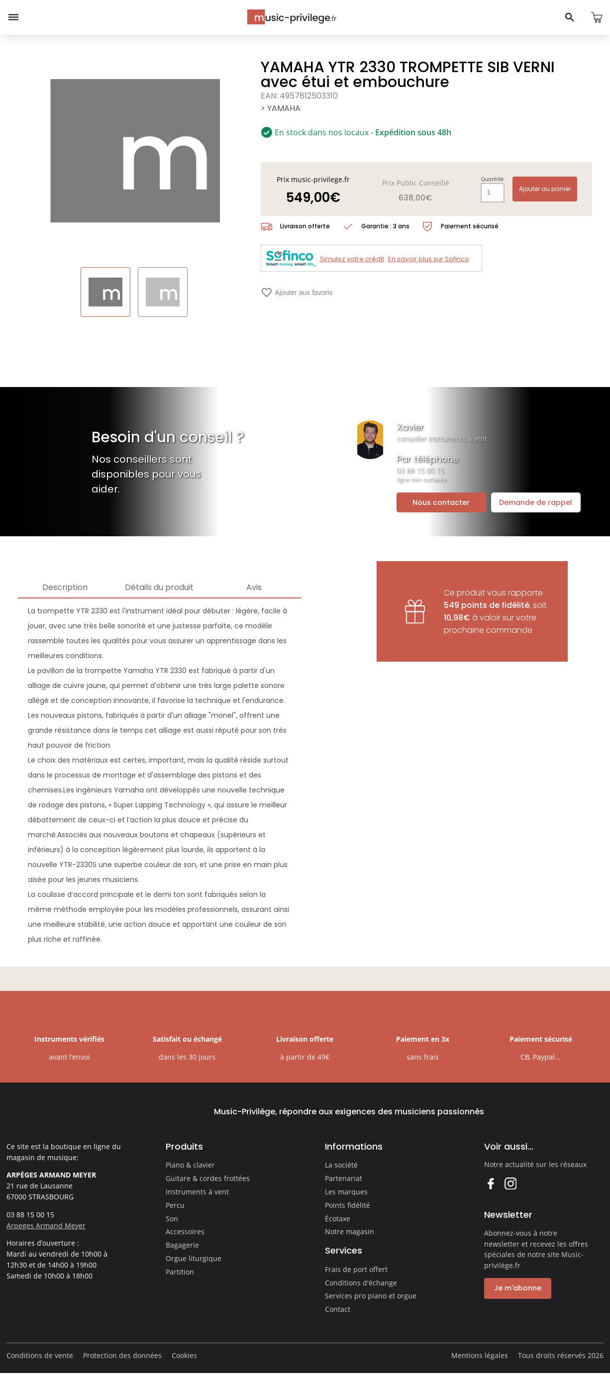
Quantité (492, 179)
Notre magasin (349, 1231)
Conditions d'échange (361, 1282)
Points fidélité (347, 1205)
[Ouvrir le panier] (596, 17)
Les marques (346, 1191)
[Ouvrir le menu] (13, 17)
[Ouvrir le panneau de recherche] (569, 17)
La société (341, 1165)
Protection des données (122, 1355)
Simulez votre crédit (352, 259)
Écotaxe (337, 1218)
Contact (337, 1309)
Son (172, 1218)
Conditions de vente (39, 1355)
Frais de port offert (356, 1269)
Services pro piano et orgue (370, 1295)
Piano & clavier (190, 1165)
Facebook (490, 1183)
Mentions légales (479, 1355)
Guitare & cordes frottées (208, 1178)
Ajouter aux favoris (297, 292)
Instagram (510, 1183)
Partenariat (343, 1178)
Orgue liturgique (193, 1258)
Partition (180, 1271)
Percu (175, 1205)
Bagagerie (182, 1245)
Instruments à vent (197, 1191)
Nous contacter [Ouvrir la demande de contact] (441, 502)
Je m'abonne (517, 1288)
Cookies (184, 1355)
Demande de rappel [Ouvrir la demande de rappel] (535, 502)
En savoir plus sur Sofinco (428, 259)
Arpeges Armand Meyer (46, 1225)
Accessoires (185, 1231)
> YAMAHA (281, 108)
